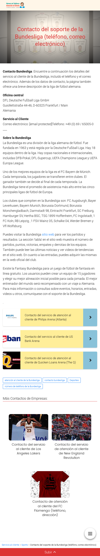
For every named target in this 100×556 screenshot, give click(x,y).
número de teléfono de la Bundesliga (23, 386)
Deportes (74, 380)
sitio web (48, 234)
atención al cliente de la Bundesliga (22, 380)
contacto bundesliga (55, 380)
